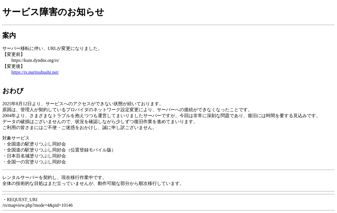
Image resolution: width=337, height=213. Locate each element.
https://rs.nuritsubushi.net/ (35, 72)
